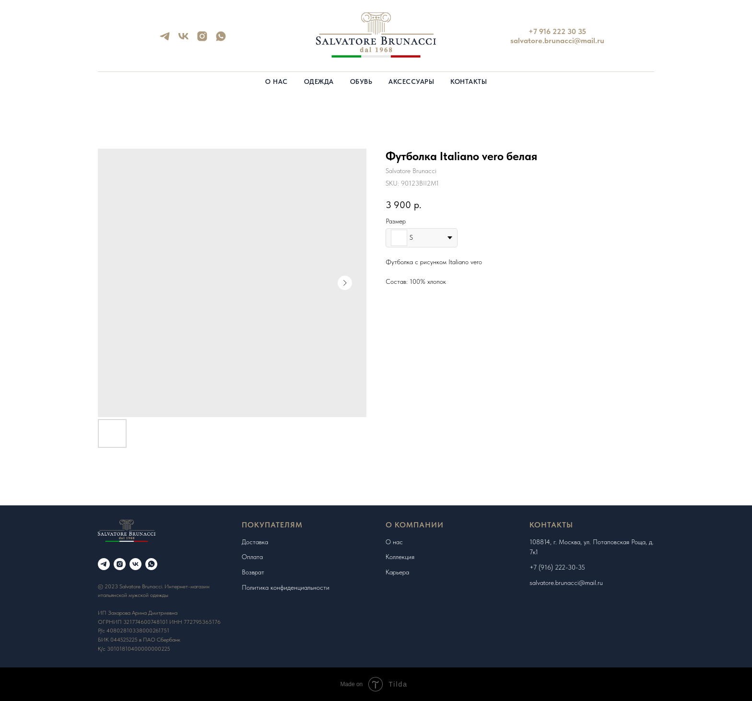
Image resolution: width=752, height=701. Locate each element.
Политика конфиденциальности (285, 587)
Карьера (397, 572)
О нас (276, 81)
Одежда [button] (319, 81)
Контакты (468, 81)
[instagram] (202, 39)
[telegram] (165, 39)
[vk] (183, 39)
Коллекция (400, 557)
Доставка (255, 542)
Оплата (252, 557)
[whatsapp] (221, 39)
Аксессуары (411, 81)
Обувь (361, 81)
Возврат (253, 572)
